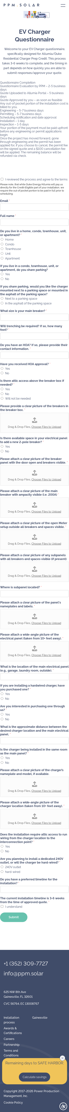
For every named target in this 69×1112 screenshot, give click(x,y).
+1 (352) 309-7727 (26, 963)
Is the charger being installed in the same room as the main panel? (33, 751)
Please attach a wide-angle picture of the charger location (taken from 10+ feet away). (32, 804)
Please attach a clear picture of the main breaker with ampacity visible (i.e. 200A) (29, 493)
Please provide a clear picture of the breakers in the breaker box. (34, 408)
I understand (13, 906)
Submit (14, 917)
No (7, 279)
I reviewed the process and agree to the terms (36, 179)
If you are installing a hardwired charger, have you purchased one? (32, 687)
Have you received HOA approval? (25, 364)
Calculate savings (35, 1077)
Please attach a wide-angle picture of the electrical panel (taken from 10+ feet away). (31, 636)
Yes (7, 274)
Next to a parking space (21, 298)
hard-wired (12, 872)
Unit (7, 253)
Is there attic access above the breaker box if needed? (32, 382)
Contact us (34, 29)
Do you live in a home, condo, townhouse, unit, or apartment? (33, 233)
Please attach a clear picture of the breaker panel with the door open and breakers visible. (34, 460)
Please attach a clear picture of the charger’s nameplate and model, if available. (31, 772)
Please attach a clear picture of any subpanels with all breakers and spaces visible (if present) (33, 557)
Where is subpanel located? (21, 587)
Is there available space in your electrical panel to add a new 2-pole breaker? (33, 440)
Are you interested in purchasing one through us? (32, 708)
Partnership (12, 1045)
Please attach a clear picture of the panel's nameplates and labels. (30, 604)
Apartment (12, 258)
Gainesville (39, 1017)
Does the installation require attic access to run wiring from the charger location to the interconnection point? (33, 838)
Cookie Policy (13, 1102)
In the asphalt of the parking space (28, 303)
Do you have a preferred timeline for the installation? (28, 881)
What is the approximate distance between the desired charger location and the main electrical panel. (34, 730)
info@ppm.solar (23, 973)
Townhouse (13, 249)
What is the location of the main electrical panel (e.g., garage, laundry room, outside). (34, 668)
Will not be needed (18, 398)
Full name (8, 216)
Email (5, 201)
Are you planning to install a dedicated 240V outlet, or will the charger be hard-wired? (31, 860)
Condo (9, 244)
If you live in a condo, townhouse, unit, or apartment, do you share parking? (29, 268)
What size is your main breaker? (23, 311)
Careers (9, 1039)
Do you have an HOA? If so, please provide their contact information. (34, 347)
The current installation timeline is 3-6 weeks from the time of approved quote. (32, 900)
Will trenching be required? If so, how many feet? (31, 328)
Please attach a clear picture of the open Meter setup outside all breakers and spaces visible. (33, 525)
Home (9, 239)
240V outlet (13, 867)
